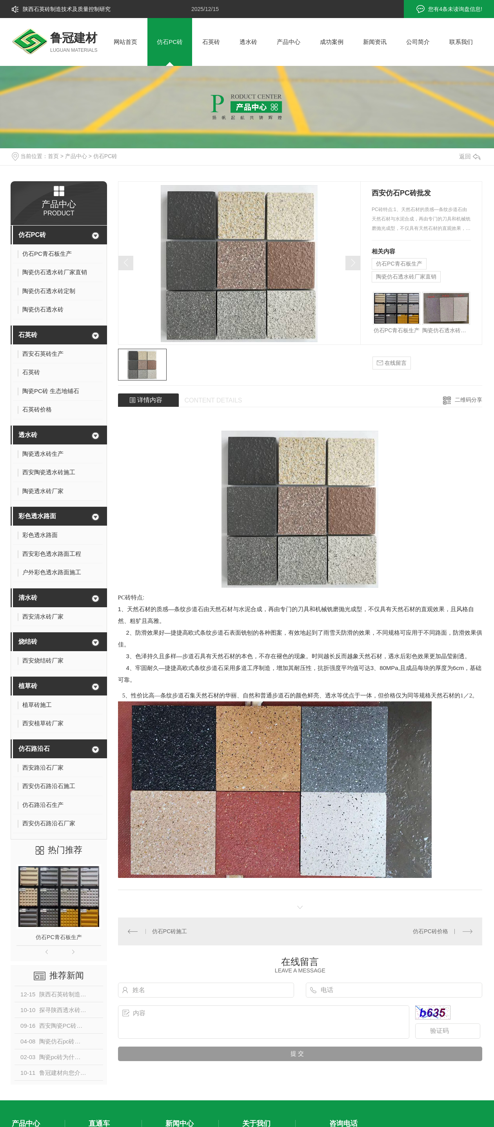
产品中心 (288, 41)
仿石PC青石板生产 (59, 937)
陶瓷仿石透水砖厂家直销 (406, 276)
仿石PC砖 (170, 41)
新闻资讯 (375, 41)
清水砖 (27, 597)
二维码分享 (468, 400)
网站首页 (125, 41)
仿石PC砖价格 (430, 931)
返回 (469, 156)
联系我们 (461, 41)
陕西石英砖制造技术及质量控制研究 (67, 9)
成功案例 (331, 41)
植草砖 (27, 686)
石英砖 (211, 41)
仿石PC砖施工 (169, 931)
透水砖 (248, 41)
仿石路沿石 (34, 748)
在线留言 (392, 363)
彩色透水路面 (37, 516)
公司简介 (418, 41)
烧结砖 (27, 641)
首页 (53, 156)
